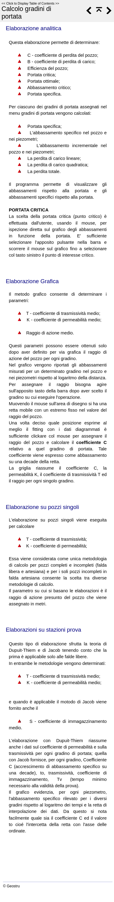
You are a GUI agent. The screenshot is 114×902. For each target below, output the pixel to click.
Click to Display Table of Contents (30, 3)
